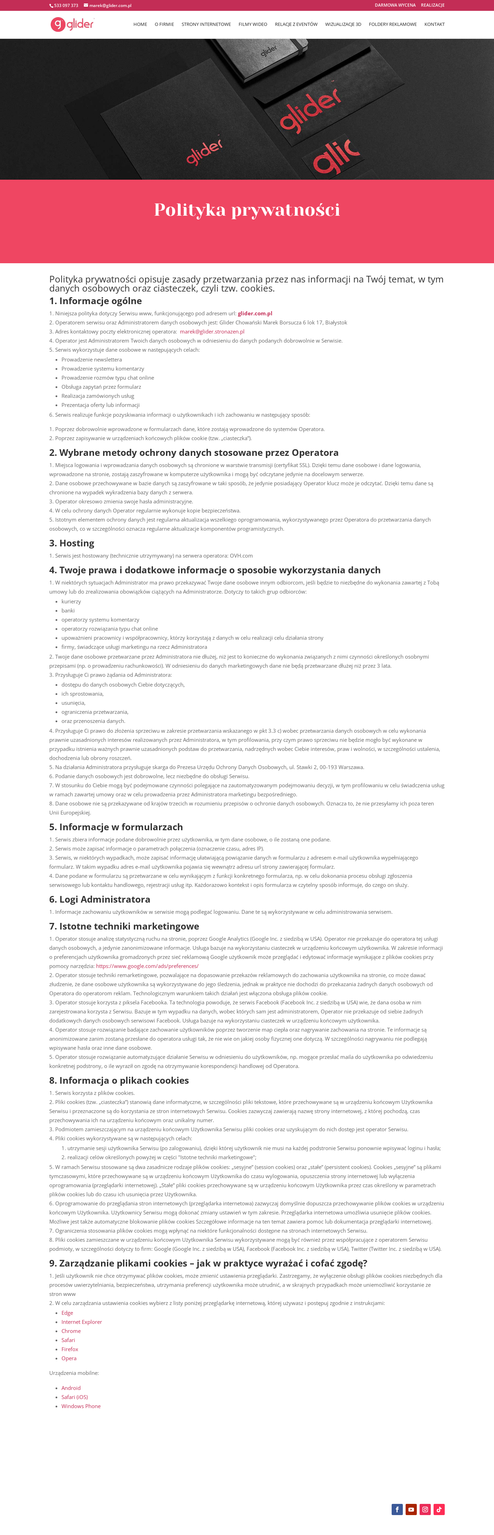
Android (71, 1387)
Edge (67, 1312)
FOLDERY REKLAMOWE (393, 25)
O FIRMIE (164, 25)
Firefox (69, 1349)
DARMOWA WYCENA (395, 5)
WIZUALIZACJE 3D (343, 25)
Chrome (71, 1330)
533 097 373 (66, 5)
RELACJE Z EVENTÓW (296, 25)
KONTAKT (434, 25)
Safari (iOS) (74, 1396)
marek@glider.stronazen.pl (212, 331)
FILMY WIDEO (253, 25)
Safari (68, 1339)
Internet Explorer (81, 1321)
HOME (140, 25)
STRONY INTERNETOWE (206, 25)
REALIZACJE (433, 5)
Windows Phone (81, 1406)
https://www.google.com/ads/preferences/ (147, 965)
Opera (69, 1358)
